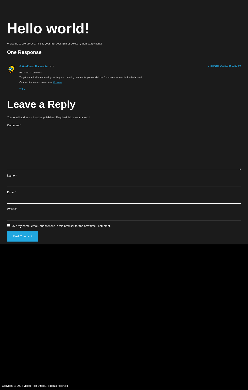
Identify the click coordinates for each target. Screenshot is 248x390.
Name (12, 175)
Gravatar (57, 82)
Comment (14, 125)
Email (11, 192)
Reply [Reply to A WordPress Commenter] (22, 88)
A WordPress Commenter (33, 66)
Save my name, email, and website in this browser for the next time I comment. (60, 226)
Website (12, 209)
